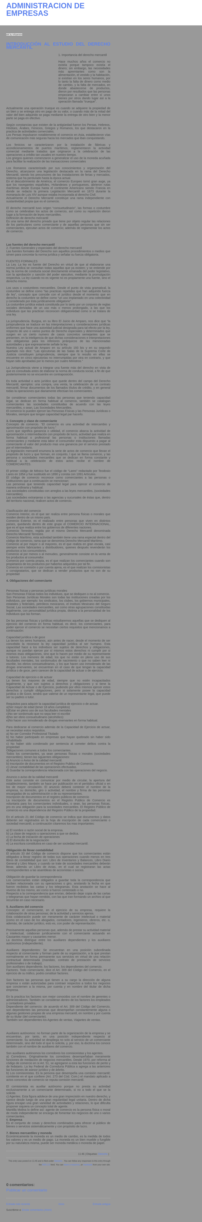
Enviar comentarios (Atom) (37, 1209)
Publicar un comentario (26, 1190)
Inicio (61, 1204)
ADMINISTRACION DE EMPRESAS (45, 9)
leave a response (72, 1165)
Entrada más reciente (18, 1204)
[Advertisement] (32, 79)
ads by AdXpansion (14, 34)
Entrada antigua (101, 1204)
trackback (87, 1165)
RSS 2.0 (46, 1165)
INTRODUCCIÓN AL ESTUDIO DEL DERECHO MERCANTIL (58, 45)
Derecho (103, 1154)
